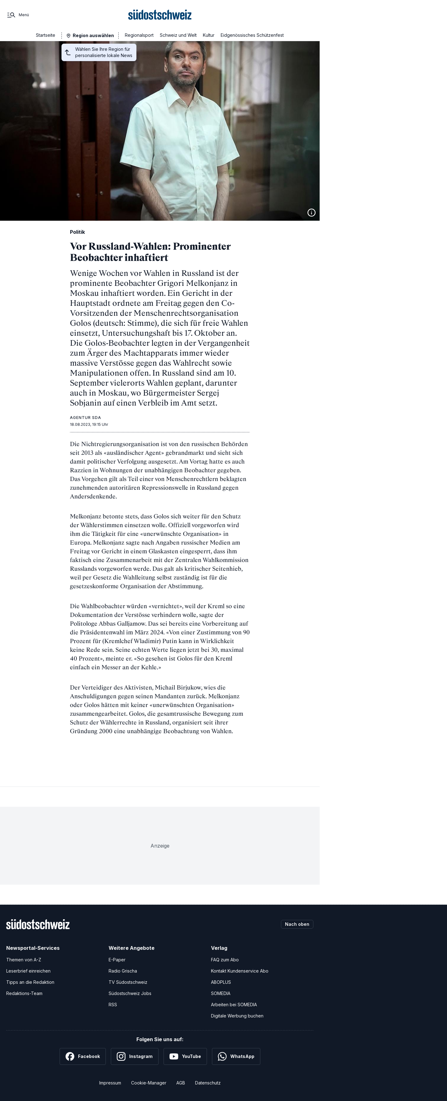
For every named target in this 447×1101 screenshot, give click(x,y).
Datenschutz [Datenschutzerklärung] (208, 1082)
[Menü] (17, 15)
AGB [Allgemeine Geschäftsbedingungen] (180, 1082)
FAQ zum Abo (225, 959)
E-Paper (117, 959)
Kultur (208, 35)
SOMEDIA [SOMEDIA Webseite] (220, 993)
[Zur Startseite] (160, 15)
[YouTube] (185, 1056)
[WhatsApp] (236, 1056)
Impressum (110, 1082)
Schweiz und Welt (178, 35)
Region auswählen (93, 35)
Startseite (45, 35)
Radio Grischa (123, 971)
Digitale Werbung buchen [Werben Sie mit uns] (237, 1015)
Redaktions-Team (24, 993)
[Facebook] (83, 1056)
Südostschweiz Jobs (130, 993)
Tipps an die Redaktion (30, 982)
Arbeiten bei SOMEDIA (234, 1004)
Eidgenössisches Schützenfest (252, 35)
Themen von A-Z (23, 959)
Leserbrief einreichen (28, 971)
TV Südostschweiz (128, 982)
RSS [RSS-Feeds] (113, 1004)
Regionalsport (139, 35)
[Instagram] (135, 1056)
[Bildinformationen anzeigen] (311, 212)
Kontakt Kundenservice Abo (239, 971)
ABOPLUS (221, 982)
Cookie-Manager (148, 1082)
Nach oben (297, 924)
